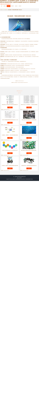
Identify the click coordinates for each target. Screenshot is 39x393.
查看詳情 (10, 107)
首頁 (4, 9)
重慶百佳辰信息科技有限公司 (5, 4)
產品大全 (6, 9)
